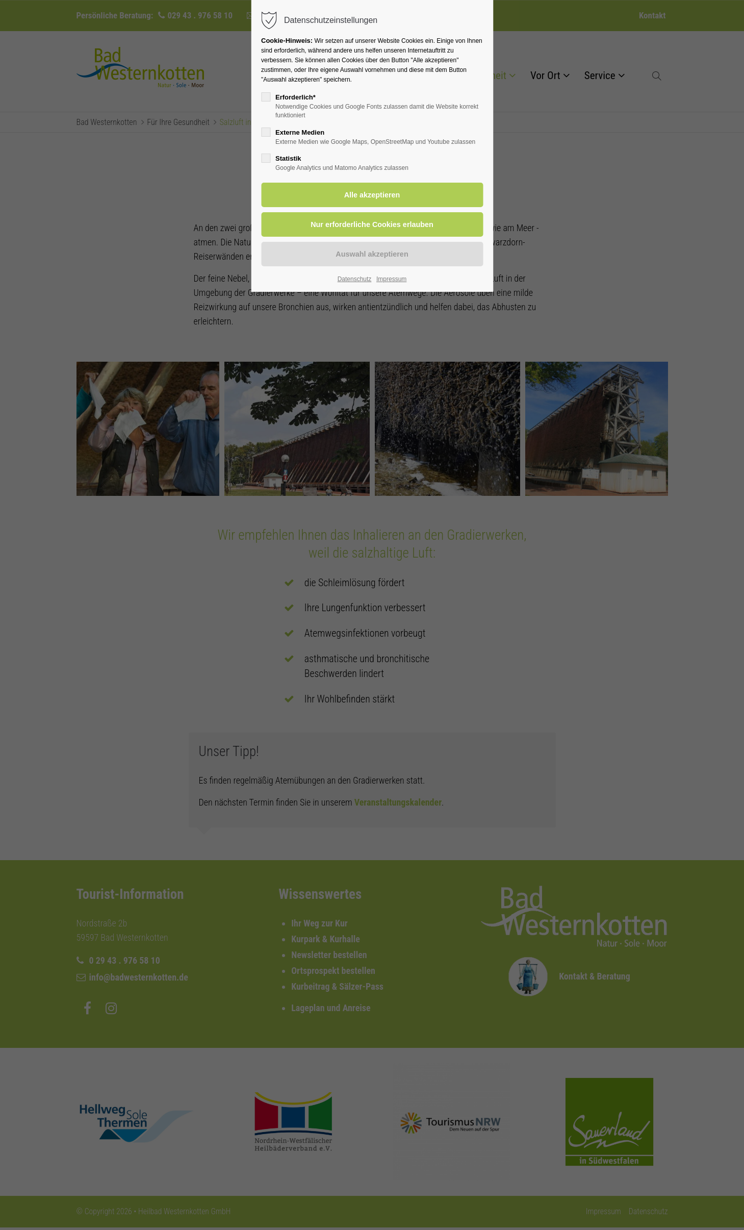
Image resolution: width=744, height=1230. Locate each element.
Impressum (391, 279)
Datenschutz (355, 279)
